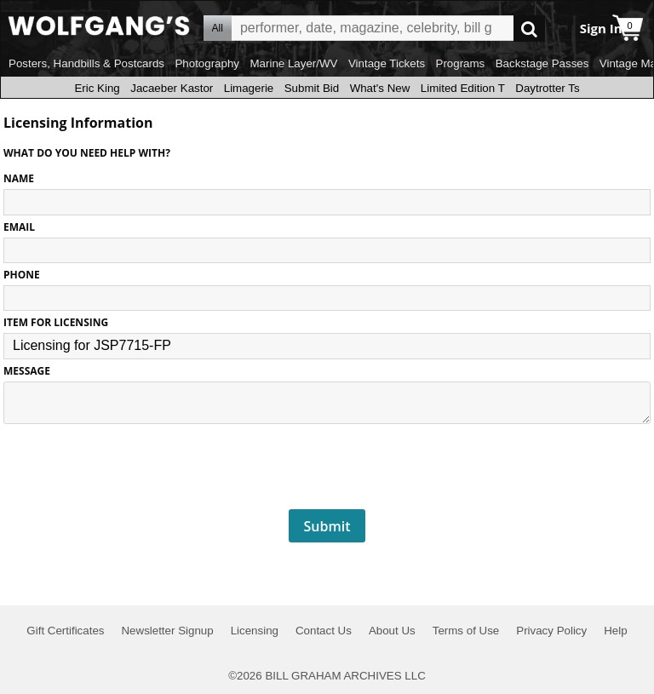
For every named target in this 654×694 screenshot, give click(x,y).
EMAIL (19, 227)
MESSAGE (26, 371)
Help (615, 630)
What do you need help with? (86, 153)
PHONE (21, 274)
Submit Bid (311, 88)
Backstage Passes (542, 63)
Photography (207, 63)
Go (529, 28)
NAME (18, 178)
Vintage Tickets (386, 63)
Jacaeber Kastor (171, 88)
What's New (380, 88)
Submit (327, 526)
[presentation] (327, 467)
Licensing (254, 630)
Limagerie (249, 88)
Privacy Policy (551, 630)
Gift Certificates (65, 630)
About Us (392, 630)
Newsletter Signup (167, 630)
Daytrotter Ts (547, 88)
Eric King (96, 88)
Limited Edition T (463, 88)
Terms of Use (466, 630)
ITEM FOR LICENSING (55, 322)
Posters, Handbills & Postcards (86, 63)
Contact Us (323, 630)
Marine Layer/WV (293, 63)
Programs (460, 63)
